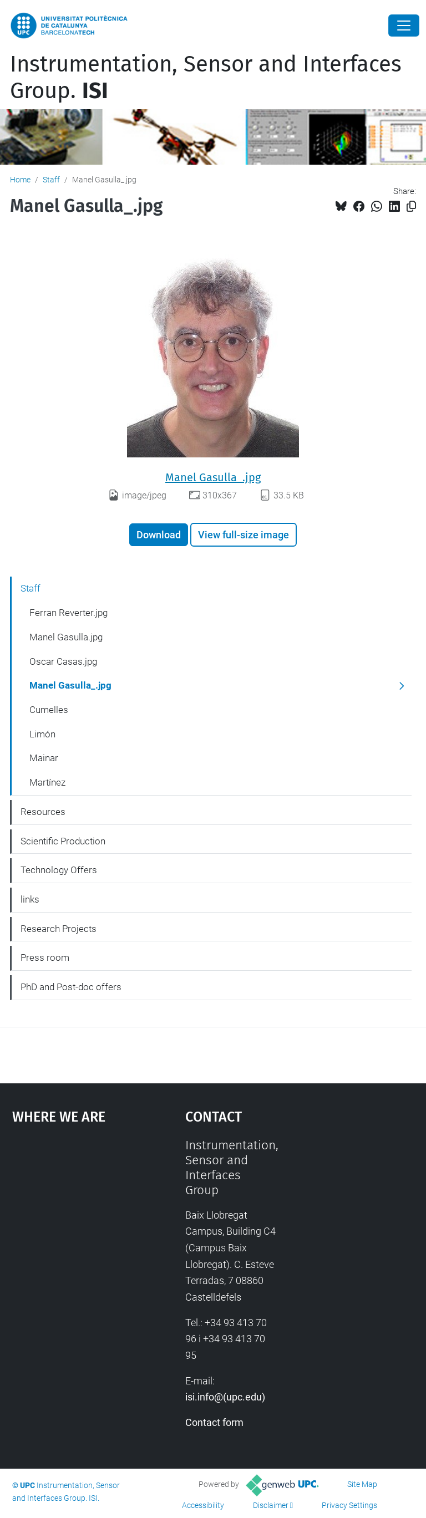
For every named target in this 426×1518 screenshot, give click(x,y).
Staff (51, 179)
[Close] (403, 25)
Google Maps (75, 1221)
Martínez (47, 782)
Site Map (362, 1484)
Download (158, 535)
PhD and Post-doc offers (71, 986)
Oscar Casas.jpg (63, 661)
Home (20, 179)
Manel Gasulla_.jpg (213, 477)
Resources (43, 811)
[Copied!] (411, 206)
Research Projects (59, 928)
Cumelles (48, 709)
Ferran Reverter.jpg (68, 612)
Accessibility (203, 1505)
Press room (45, 957)
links (30, 899)
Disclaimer (270, 1505)
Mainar (43, 757)
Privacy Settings (349, 1505)
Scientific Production (63, 841)
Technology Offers (59, 869)
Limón (42, 734)
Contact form (214, 1422)
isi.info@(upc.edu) (225, 1397)
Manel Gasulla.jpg (66, 637)
